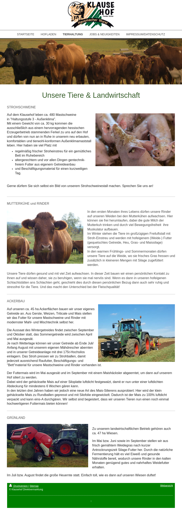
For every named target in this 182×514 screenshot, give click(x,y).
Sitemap (34, 486)
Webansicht (166, 485)
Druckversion (18, 486)
